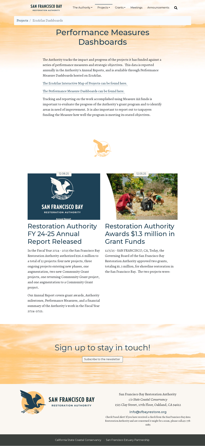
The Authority (81, 7)
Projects (102, 7)
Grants (119, 7)
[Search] (174, 8)
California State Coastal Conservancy (78, 440)
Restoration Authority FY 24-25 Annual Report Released (62, 233)
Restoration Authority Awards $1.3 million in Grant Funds (140, 233)
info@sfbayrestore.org (148, 412)
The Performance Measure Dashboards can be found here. (84, 91)
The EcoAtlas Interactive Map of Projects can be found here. (85, 83)
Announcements (158, 7)
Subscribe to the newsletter (102, 359)
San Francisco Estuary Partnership (128, 440)
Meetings (136, 7)
